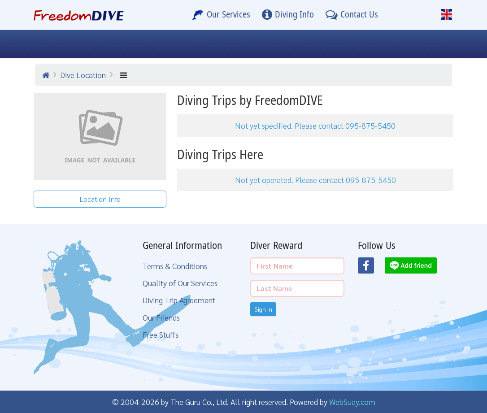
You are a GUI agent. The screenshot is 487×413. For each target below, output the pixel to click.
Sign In (263, 309)
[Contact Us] (352, 14)
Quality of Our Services (180, 283)
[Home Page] (79, 15)
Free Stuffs (160, 334)
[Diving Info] (288, 14)
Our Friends (161, 317)
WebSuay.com (352, 401)
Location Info (100, 199)
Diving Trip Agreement (179, 300)
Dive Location (83, 75)
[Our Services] (221, 14)
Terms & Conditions (175, 266)
